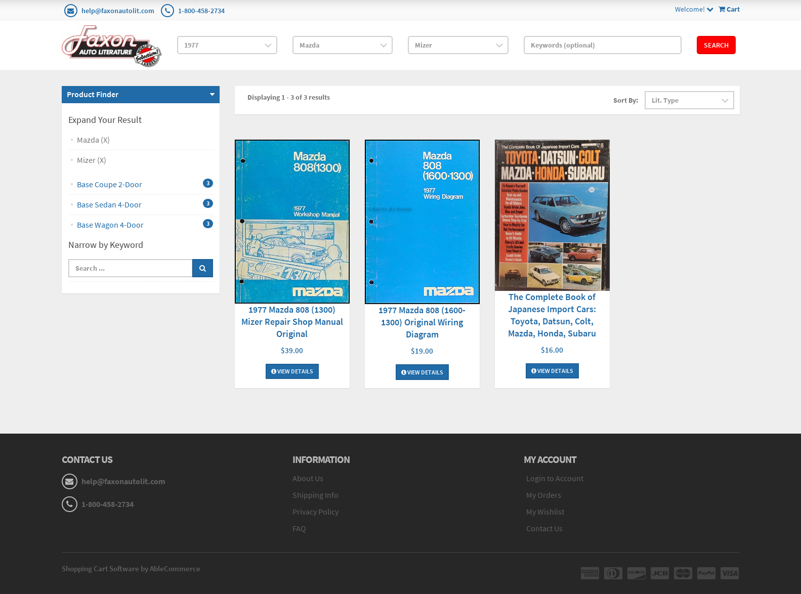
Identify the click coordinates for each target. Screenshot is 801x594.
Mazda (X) (93, 140)
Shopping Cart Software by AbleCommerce (131, 568)
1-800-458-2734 (201, 10)
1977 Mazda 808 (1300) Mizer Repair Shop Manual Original (292, 322)
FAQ (299, 528)
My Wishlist (545, 511)
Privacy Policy (315, 511)
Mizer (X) (91, 160)
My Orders (543, 495)
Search (716, 45)
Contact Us (544, 528)
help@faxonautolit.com (117, 10)
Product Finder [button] (92, 94)
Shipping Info (315, 495)
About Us (307, 478)
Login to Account (554, 478)
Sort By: (625, 100)
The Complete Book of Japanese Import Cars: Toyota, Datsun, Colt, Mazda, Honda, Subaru (552, 315)
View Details (292, 371)
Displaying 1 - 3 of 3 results (288, 97)
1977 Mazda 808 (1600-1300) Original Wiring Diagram (422, 322)
